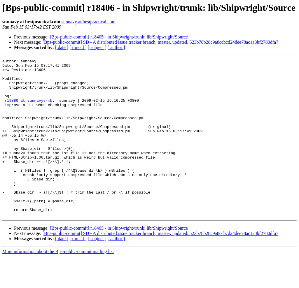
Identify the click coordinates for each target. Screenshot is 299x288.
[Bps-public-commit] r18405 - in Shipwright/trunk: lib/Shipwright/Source (119, 36)
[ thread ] (78, 47)
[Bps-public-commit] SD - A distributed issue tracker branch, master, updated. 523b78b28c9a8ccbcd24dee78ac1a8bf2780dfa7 (160, 42)
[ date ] (61, 47)
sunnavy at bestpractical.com (89, 21)
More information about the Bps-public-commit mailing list (58, 282)
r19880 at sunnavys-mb (29, 109)
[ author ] (116, 47)
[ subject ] (97, 47)
